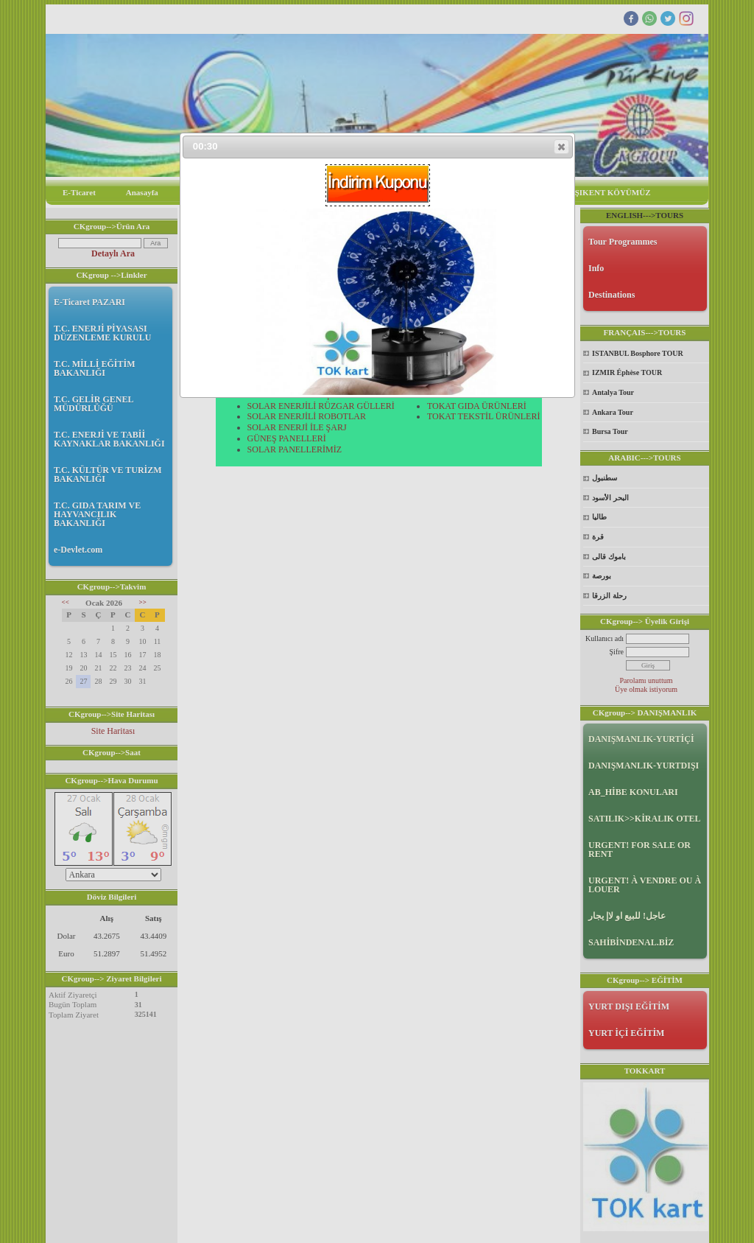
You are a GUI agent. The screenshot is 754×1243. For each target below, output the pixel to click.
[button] (561, 146)
